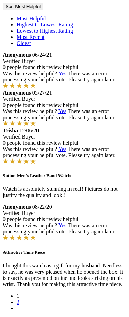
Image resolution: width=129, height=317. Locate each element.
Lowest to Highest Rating (45, 31)
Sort (23, 6)
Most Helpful (31, 18)
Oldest (24, 43)
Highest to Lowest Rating (45, 25)
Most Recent (30, 37)
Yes (62, 73)
